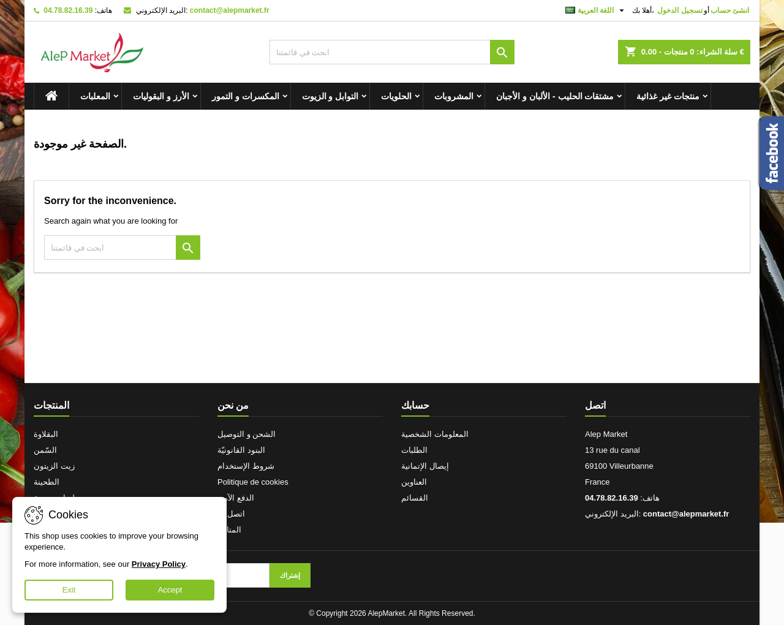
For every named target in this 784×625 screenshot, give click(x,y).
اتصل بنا (231, 513)
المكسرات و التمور (245, 96)
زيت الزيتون (54, 466)
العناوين (414, 482)
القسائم (414, 497)
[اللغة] (596, 10)
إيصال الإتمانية (425, 466)
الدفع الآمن (235, 497)
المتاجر (229, 529)
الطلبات (414, 450)
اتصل (595, 405)
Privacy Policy (159, 564)
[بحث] (392, 52)
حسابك (415, 405)
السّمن (45, 450)
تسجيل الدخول (679, 10)
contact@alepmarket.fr (230, 10)
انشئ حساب (729, 10)
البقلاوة (46, 434)
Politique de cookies (252, 482)
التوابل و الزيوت (330, 96)
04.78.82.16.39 (67, 10)
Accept (170, 589)
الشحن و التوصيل (246, 434)
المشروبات (453, 96)
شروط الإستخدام (245, 466)
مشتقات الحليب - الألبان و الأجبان (555, 96)
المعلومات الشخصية (435, 434)
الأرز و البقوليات (161, 96)
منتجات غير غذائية (667, 96)
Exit (69, 589)
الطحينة (46, 482)
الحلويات (396, 96)
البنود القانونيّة (241, 450)
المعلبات (95, 96)
